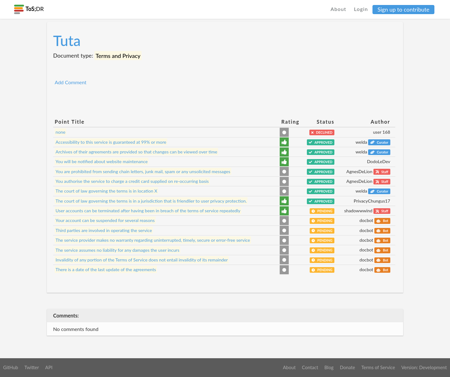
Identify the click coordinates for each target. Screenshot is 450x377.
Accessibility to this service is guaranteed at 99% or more (111, 142)
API (48, 367)
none (61, 132)
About (339, 9)
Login (361, 9)
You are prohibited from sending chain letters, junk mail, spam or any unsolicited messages (143, 171)
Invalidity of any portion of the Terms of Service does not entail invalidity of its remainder (142, 259)
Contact (310, 367)
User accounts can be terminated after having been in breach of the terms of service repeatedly (148, 210)
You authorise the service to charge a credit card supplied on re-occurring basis (132, 181)
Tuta (67, 40)
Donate (347, 367)
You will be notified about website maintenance (102, 161)
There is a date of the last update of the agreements (106, 269)
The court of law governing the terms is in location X (107, 191)
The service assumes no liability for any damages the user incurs (117, 249)
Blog (328, 367)
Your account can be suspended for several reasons (105, 220)
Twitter (31, 367)
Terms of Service (378, 367)
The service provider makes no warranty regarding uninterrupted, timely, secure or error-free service (153, 240)
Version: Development (424, 367)
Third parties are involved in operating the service (104, 230)
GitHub (10, 367)
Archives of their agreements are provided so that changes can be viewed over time (136, 151)
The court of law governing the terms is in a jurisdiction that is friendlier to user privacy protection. (151, 201)
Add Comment (71, 82)
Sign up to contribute (403, 9)
